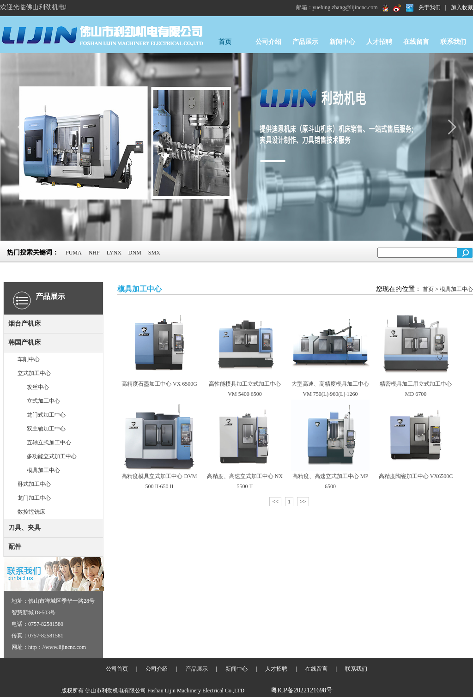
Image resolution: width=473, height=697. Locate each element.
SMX (154, 252)
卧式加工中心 (34, 484)
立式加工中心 (34, 373)
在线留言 (416, 41)
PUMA (74, 252)
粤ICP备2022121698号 (302, 690)
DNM (134, 252)
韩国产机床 (24, 342)
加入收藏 (462, 7)
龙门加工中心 (34, 498)
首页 (224, 41)
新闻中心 (342, 41)
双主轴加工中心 (46, 428)
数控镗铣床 (31, 512)
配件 (14, 546)
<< (275, 501)
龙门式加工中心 (46, 415)
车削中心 (29, 359)
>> (303, 501)
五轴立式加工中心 (49, 442)
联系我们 (453, 41)
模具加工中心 (43, 470)
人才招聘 (379, 41)
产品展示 (305, 41)
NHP (94, 252)
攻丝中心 (38, 387)
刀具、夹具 (24, 527)
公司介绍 (268, 41)
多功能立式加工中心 (52, 456)
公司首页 (117, 669)
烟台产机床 (24, 323)
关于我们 (429, 7)
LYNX (114, 252)
